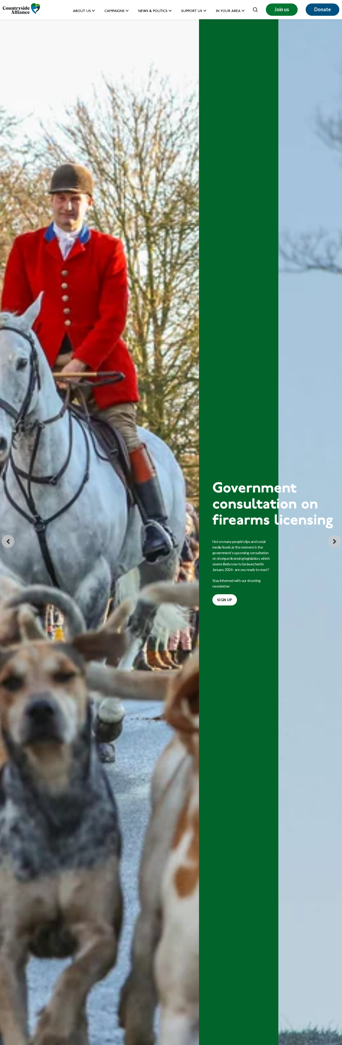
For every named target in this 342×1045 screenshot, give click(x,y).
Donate (322, 9)
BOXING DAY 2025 (34, 592)
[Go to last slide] (8, 541)
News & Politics (153, 11)
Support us (191, 11)
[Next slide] (334, 541)
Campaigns (114, 11)
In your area (228, 11)
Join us (281, 9)
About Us (82, 11)
